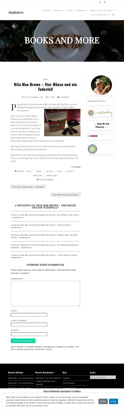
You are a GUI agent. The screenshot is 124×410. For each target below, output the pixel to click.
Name (14, 311)
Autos (28, 171)
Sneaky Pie (37, 175)
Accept (113, 401)
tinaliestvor (16, 12)
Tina (52, 97)
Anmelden (66, 378)
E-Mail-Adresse (19, 320)
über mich (108, 10)
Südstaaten (52, 175)
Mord (60, 171)
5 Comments (64, 97)
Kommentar (17, 279)
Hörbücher (81, 10)
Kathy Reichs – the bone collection (19, 388)
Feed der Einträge (69, 383)
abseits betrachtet (99, 15)
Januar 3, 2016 (38, 97)
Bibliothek (58, 10)
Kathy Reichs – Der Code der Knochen (21, 378)
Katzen (50, 171)
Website (15, 330)
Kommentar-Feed (69, 388)
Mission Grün (96, 10)
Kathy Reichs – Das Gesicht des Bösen (21, 383)
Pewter (70, 171)
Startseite (47, 10)
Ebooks (70, 10)
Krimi (45, 79)
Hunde (39, 171)
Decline (103, 401)
